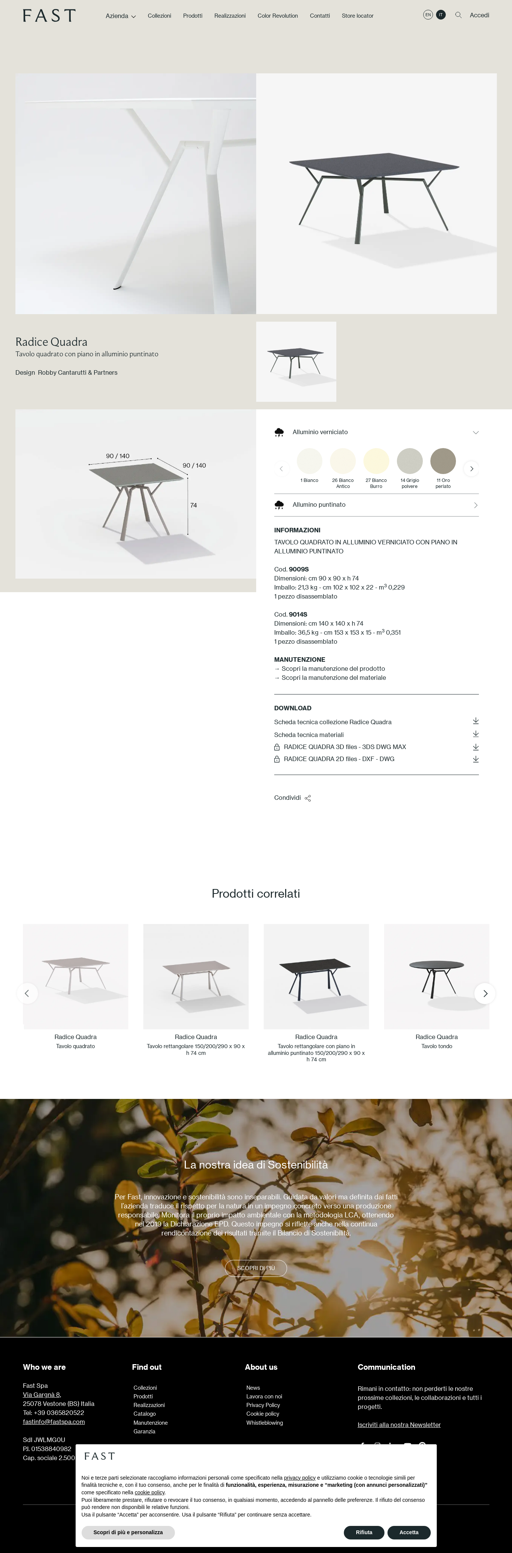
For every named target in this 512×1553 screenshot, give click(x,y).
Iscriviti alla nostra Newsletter (399, 1424)
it (441, 20)
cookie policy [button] (149, 1492)
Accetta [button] (409, 1532)
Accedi (479, 20)
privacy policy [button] (300, 1478)
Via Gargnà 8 (41, 1394)
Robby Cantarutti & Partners (77, 372)
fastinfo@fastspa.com (54, 1421)
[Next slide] (471, 468)
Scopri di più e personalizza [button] (128, 1532)
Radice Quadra (51, 341)
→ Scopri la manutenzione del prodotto (329, 668)
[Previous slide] (281, 468)
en (428, 20)
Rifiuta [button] (364, 1532)
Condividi (292, 798)
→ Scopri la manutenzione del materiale (330, 677)
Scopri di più (256, 1268)
